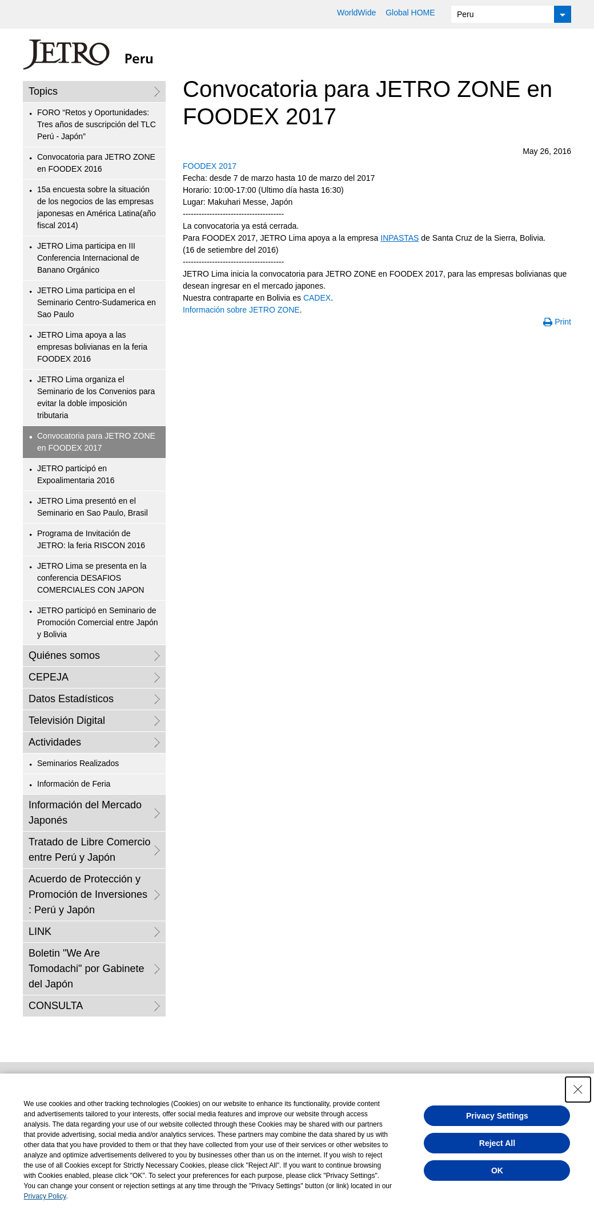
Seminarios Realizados (78, 763)
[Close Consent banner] (578, 1089)
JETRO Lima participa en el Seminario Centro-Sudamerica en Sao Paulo (96, 302)
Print (563, 321)
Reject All (497, 1143)
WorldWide (356, 12)
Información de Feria (73, 783)
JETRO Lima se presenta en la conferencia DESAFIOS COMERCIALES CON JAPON (91, 577)
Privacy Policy (45, 1196)
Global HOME (410, 12)
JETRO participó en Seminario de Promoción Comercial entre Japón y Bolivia (97, 622)
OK (497, 1170)
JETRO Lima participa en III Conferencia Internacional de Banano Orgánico (88, 257)
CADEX (317, 297)
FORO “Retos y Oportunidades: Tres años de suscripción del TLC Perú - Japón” (96, 124)
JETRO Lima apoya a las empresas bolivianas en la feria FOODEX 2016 (92, 346)
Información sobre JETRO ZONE (241, 309)
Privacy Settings (497, 1115)
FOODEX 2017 (209, 166)
